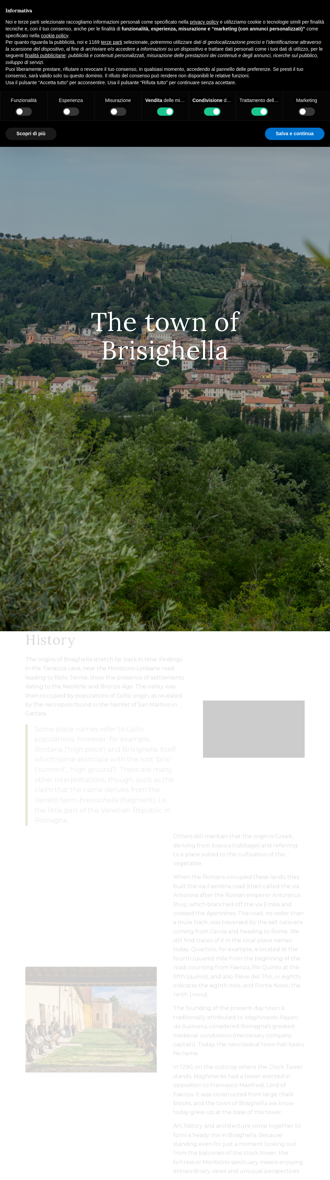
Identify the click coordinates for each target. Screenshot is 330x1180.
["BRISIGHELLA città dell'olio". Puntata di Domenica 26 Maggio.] (254, 745)
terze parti (111, 42)
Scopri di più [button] (31, 133)
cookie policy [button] (54, 35)
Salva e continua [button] (295, 133)
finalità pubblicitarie (45, 55)
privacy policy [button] (204, 22)
